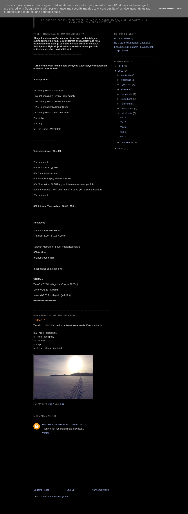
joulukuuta (126, 75)
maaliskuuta (127, 108)
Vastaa (46, 433)
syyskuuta (126, 84)
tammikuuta (127, 142)
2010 (121, 70)
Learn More (166, 8)
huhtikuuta (127, 103)
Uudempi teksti (41, 489)
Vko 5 (123, 136)
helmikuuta (127, 113)
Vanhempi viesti (100, 489)
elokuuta (126, 89)
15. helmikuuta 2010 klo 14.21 (70, 424)
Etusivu (71, 489)
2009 (121, 148)
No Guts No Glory (123, 38)
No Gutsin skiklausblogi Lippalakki (132, 42)
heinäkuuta (127, 94)
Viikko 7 (124, 127)
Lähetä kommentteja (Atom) (54, 496)
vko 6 (123, 131)
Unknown (47, 424)
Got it (181, 8)
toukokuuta (127, 99)
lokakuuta (126, 79)
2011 (121, 66)
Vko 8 (123, 122)
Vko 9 (123, 117)
